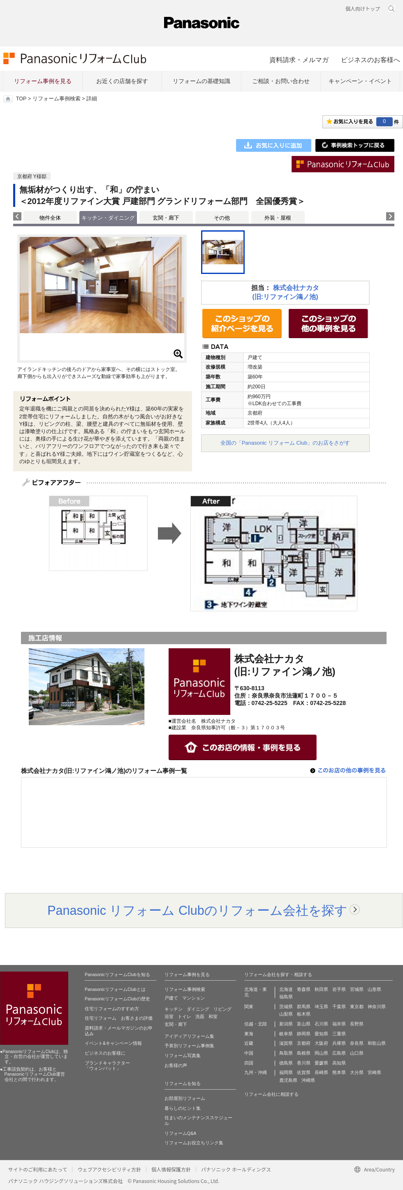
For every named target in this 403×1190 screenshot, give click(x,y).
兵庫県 (339, 1043)
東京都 (357, 1006)
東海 (248, 1033)
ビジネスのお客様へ (370, 59)
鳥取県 (286, 1053)
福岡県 (286, 1072)
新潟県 (286, 1023)
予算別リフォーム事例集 (189, 1045)
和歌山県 (377, 1043)
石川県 (321, 1023)
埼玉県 (321, 1006)
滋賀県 (286, 1043)
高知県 (339, 1062)
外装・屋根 (277, 218)
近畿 (248, 1043)
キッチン (173, 1009)
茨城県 (286, 1006)
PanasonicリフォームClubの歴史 (117, 998)
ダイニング (198, 1009)
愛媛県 (321, 1062)
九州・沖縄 (255, 1072)
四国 (248, 1062)
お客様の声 (175, 1065)
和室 (213, 1016)
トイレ (184, 1016)
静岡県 (303, 1033)
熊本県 (339, 1072)
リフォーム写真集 (182, 1055)
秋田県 (321, 989)
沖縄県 (308, 1080)
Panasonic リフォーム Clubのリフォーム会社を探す (197, 910)
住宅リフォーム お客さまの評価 (119, 1018)
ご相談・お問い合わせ (281, 81)
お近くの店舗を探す (122, 81)
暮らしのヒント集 (182, 1108)
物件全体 (50, 218)
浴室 (169, 1016)
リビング (222, 1009)
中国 (248, 1053)
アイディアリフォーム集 (189, 1036)
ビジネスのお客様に (105, 1053)
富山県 (303, 1023)
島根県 (303, 1053)
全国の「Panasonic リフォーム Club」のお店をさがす (285, 443)
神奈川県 (377, 1006)
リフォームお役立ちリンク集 (193, 1142)
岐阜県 (286, 1033)
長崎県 (321, 1072)
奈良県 (357, 1043)
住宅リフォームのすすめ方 (112, 1008)
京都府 (303, 1043)
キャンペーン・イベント (360, 81)
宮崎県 (374, 1072)
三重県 (339, 1033)
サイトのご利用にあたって (37, 1169)
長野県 (357, 1023)
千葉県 (339, 1006)
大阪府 (321, 1043)
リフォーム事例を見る (43, 81)
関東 (248, 1006)
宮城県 (357, 989)
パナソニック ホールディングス (236, 1169)
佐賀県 (303, 1072)
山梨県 (286, 1013)
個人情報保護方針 (171, 1169)
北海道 (286, 989)
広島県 (339, 1053)
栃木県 (303, 1013)
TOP (21, 99)
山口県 (357, 1053)
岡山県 (321, 1053)
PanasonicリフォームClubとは (115, 989)
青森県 (303, 989)
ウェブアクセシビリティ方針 (109, 1169)
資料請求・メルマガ (299, 59)
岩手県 (339, 989)
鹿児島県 (288, 1080)
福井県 (339, 1023)
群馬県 (303, 1006)
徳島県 (286, 1062)
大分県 (357, 1072)
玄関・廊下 (166, 218)
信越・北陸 (255, 1023)
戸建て (171, 997)
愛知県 (321, 1033)
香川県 (303, 1062)
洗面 (199, 1016)
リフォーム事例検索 (56, 99)
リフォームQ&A (180, 1133)
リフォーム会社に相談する (271, 1094)
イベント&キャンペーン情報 (113, 1043)
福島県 (286, 996)
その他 (222, 218)
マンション (193, 997)
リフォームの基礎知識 (201, 81)
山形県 (374, 989)
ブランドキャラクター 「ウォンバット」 (107, 1065)
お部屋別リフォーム (184, 1098)
